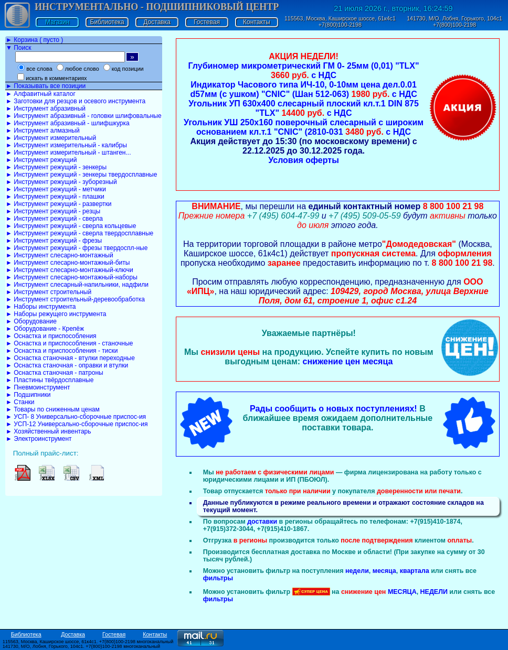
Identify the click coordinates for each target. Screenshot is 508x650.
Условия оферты (303, 160)
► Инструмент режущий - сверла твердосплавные (79, 233)
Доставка (157, 22)
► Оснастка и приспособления (51, 336)
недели (357, 571)
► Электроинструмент (39, 438)
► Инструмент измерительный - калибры (66, 145)
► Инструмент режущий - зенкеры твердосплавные (81, 174)
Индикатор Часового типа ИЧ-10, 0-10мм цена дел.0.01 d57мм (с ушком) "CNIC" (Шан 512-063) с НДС (303, 89)
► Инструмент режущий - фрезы (54, 240)
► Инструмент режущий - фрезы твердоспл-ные (76, 248)
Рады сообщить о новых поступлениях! (333, 408)
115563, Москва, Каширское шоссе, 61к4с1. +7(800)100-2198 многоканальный (88, 641)
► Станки (20, 402)
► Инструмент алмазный (43, 130)
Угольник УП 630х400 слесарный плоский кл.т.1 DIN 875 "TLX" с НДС (303, 108)
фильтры (218, 578)
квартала (414, 571)
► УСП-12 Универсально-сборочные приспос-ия (76, 424)
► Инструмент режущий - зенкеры (56, 167)
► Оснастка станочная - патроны (54, 372)
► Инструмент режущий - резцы (53, 211)
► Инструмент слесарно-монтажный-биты (68, 262)
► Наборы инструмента (41, 306)
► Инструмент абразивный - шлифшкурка (68, 123)
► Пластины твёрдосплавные (49, 380)
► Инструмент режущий (41, 160)
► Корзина (34, 40)
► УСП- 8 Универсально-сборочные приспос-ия (76, 416)
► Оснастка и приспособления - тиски (62, 350)
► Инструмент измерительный (51, 138)
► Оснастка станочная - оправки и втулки (67, 365)
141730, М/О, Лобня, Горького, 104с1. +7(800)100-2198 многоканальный (81, 646)
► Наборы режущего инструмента (56, 314)
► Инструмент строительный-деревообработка (75, 299)
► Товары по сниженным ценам (53, 409)
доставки (262, 521)
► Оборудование (31, 321)
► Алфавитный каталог (41, 94)
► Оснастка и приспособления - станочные (69, 343)
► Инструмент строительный (48, 292)
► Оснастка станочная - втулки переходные (70, 358)
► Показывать (46, 86)
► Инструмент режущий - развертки (59, 204)
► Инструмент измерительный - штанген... (68, 152)
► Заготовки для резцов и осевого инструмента (75, 101)
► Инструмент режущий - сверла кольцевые (71, 226)
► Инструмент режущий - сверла (54, 218)
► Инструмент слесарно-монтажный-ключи (69, 270)
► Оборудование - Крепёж (45, 328)
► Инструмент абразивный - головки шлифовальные (84, 116)
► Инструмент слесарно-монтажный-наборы (71, 277)
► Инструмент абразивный (46, 108)
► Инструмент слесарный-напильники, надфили (77, 284)
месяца (384, 571)
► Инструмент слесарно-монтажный (59, 255)
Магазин (57, 22)
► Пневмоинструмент (38, 387)
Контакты (256, 22)
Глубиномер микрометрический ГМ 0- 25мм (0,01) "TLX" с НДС (303, 70)
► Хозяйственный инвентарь (48, 431)
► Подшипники (28, 394)
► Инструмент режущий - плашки (55, 196)
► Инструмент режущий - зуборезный (61, 182)
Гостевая (207, 22)
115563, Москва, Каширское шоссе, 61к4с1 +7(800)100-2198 (340, 21)
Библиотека (107, 22)
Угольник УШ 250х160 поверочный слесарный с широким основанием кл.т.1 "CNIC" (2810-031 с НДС (304, 127)
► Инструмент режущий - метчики (56, 189)
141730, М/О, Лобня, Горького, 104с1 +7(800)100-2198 (454, 21)
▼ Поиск (18, 47)
